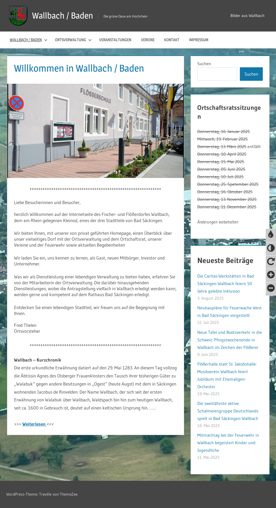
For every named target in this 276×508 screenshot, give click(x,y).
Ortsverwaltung (73, 39)
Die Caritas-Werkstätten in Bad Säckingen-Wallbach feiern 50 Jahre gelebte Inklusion (225, 283)
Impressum (198, 39)
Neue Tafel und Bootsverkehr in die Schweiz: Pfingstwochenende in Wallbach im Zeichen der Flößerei (229, 340)
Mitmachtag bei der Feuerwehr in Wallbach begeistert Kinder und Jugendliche (228, 442)
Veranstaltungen (115, 39)
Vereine (147, 39)
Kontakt (171, 39)
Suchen (204, 63)
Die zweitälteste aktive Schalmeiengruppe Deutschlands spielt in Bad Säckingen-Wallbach (227, 411)
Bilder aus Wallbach (247, 15)
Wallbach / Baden (62, 15)
